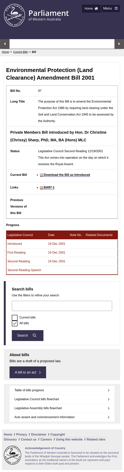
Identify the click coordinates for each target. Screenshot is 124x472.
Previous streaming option (5, 44)
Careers (46, 439)
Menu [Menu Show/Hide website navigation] (109, 9)
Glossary (10, 439)
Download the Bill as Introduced (65, 174)
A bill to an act (28, 372)
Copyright (57, 434)
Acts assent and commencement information (44, 417)
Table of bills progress (29, 390)
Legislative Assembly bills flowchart (38, 408)
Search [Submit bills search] (27, 335)
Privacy (21, 434)
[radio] (15, 318)
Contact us (29, 439)
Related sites (96, 439)
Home (91, 8)
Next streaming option (119, 44)
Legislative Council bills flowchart (36, 399)
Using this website (69, 439)
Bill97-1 (47, 187)
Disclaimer (38, 434)
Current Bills (20, 51)
